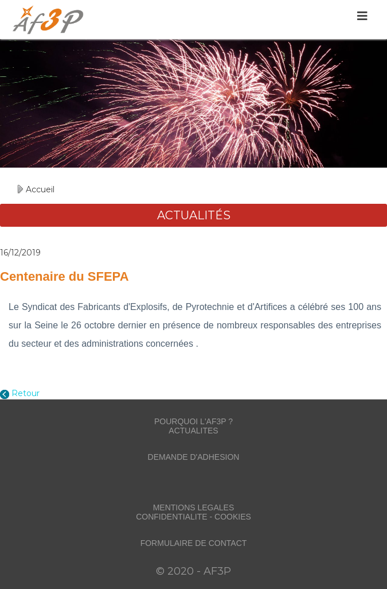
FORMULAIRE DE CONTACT (193, 543)
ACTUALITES (193, 430)
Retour (25, 393)
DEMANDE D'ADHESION (194, 457)
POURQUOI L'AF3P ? (193, 421)
